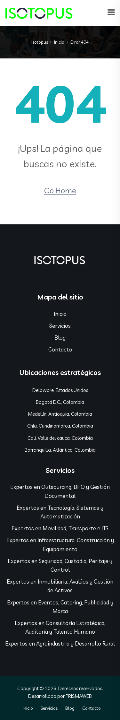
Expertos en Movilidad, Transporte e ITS (60, 528)
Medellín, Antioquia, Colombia (60, 414)
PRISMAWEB (79, 696)
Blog (60, 337)
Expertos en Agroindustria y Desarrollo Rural (60, 643)
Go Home (60, 190)
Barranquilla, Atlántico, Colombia (60, 450)
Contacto (60, 349)
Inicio (59, 42)
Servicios (60, 325)
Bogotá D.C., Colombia (60, 402)
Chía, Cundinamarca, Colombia (60, 426)
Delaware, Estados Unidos (60, 390)
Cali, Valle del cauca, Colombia (60, 438)
